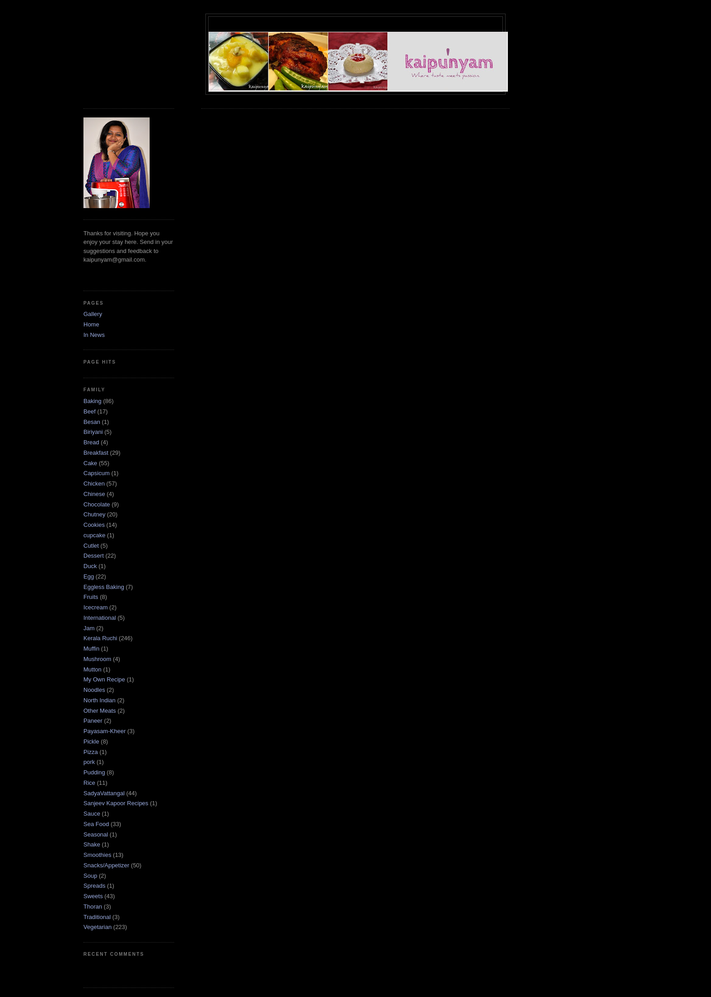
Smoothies (97, 854)
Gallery (92, 314)
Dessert (93, 555)
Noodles (94, 689)
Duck (90, 566)
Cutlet (91, 545)
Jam (89, 628)
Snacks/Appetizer (106, 865)
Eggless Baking (103, 587)
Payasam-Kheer (104, 731)
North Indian (99, 700)
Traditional (97, 917)
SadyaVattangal (104, 793)
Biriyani (93, 431)
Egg (88, 576)
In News (94, 334)
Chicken (94, 483)
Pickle (91, 741)
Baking (92, 401)
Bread (91, 442)
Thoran (92, 906)
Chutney (94, 514)
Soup (90, 875)
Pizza (90, 752)
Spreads (94, 885)
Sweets (93, 896)
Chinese (94, 494)
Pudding (94, 772)
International (99, 617)
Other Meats (99, 710)
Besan (91, 421)
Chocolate (96, 504)
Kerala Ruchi (100, 638)
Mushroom (97, 659)
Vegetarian (97, 927)
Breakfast (95, 452)
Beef (89, 411)
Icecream (95, 607)
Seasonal (95, 834)
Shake (91, 844)
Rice (89, 782)
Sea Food (96, 824)
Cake (90, 463)
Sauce (91, 813)
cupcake (94, 535)
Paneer (92, 720)
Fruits (90, 596)
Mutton (92, 669)
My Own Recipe (104, 679)
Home (91, 324)
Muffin (91, 648)
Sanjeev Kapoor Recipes (115, 803)
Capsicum (96, 473)
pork (89, 762)
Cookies (94, 524)
